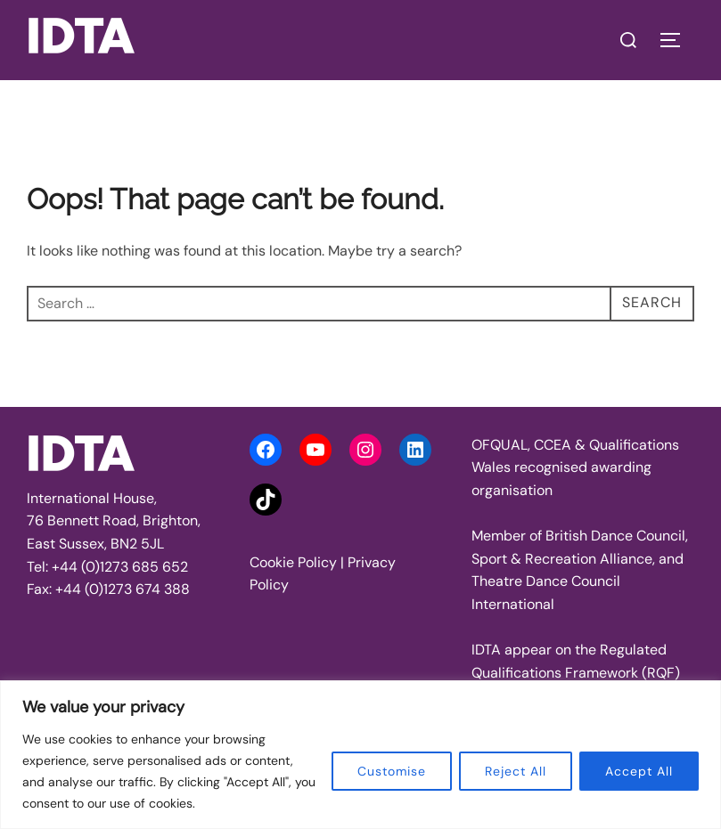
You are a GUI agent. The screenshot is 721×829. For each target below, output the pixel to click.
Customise (391, 771)
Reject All (515, 771)
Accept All (639, 771)
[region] (360, 754)
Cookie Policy (293, 562)
